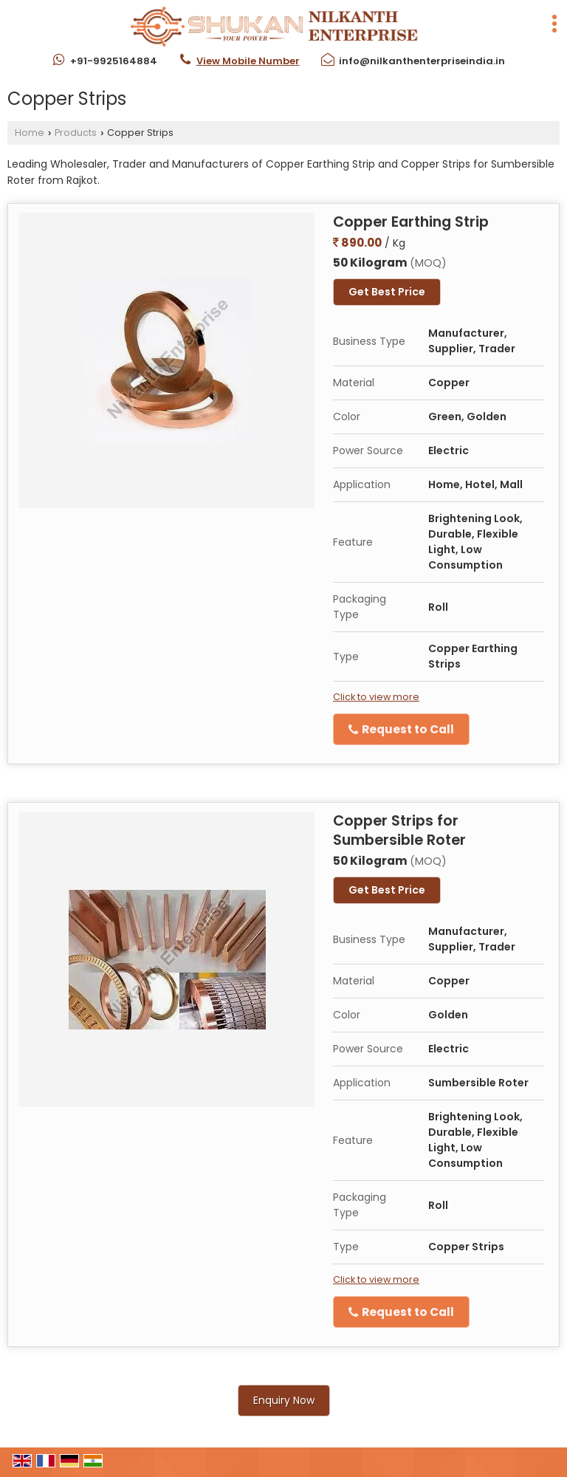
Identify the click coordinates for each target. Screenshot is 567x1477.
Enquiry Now (284, 1400)
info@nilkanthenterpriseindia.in (422, 61)
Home (29, 132)
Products (76, 132)
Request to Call (401, 729)
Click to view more (376, 696)
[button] (248, 61)
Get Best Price (386, 291)
